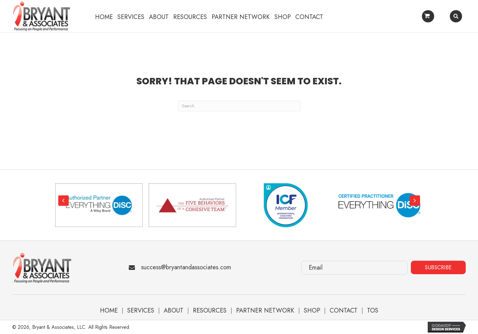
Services (140, 311)
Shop (312, 311)
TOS (372, 311)
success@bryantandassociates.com (186, 267)
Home (109, 311)
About (173, 311)
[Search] (239, 106)
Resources (210, 311)
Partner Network (265, 311)
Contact (344, 311)
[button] (63, 200)
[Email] (354, 267)
